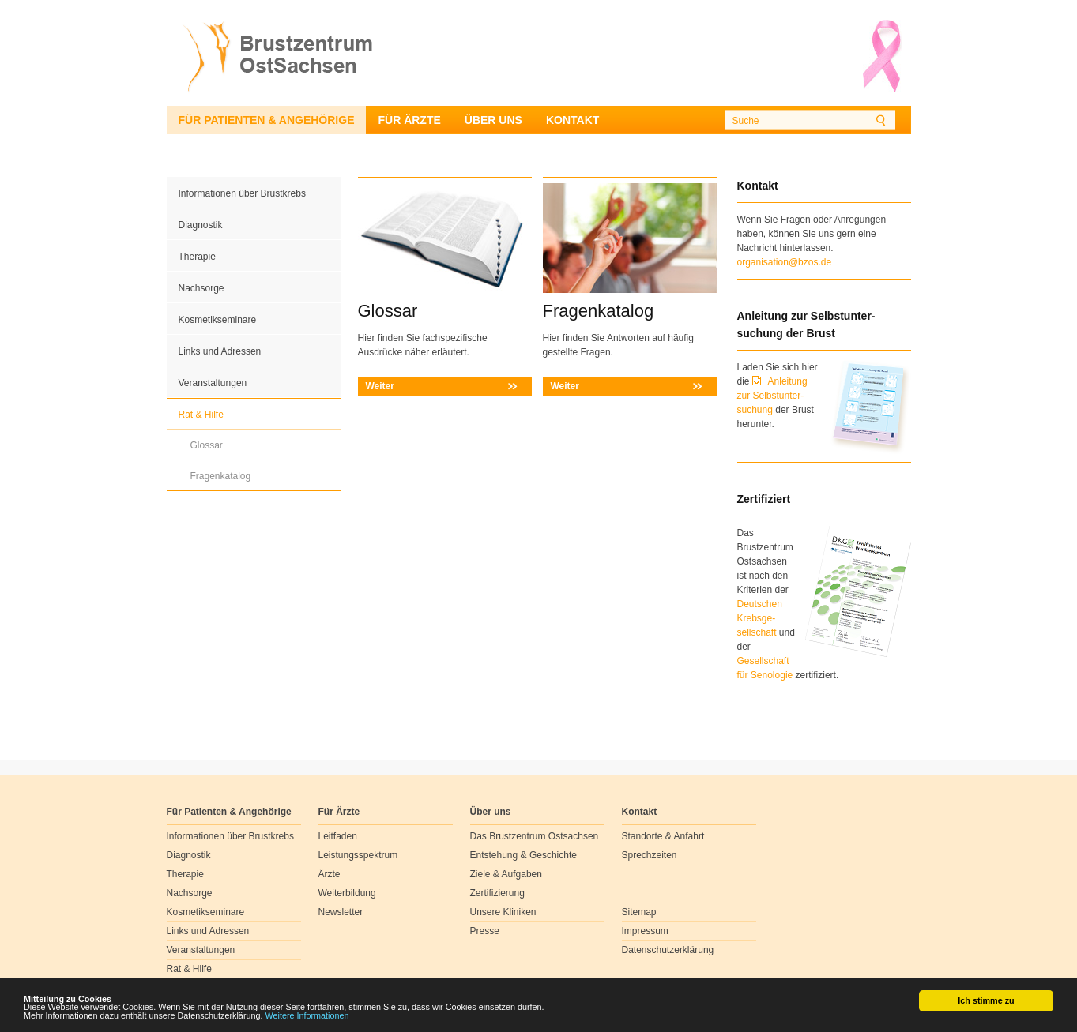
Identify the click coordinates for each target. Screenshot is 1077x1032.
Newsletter (340, 912)
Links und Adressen (220, 351)
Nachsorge (201, 288)
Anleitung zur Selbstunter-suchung (772, 395)
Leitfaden (337, 836)
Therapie (197, 256)
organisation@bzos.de (784, 262)
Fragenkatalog (220, 476)
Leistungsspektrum (358, 855)
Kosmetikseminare (218, 319)
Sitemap (639, 912)
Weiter (380, 386)
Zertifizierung (497, 893)
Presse (484, 930)
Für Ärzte (409, 120)
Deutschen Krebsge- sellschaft (759, 618)
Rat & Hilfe (201, 414)
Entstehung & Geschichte (523, 855)
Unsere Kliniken (503, 912)
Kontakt (572, 120)
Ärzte (329, 874)
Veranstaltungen (213, 382)
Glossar (206, 445)
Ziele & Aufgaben (506, 874)
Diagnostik (201, 225)
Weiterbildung (347, 893)
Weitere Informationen (307, 1015)
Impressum (645, 930)
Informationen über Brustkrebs (242, 193)
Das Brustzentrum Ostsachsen (534, 836)
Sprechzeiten (649, 855)
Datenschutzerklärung (668, 949)
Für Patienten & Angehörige (267, 120)
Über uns (493, 120)
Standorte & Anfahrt (663, 836)
